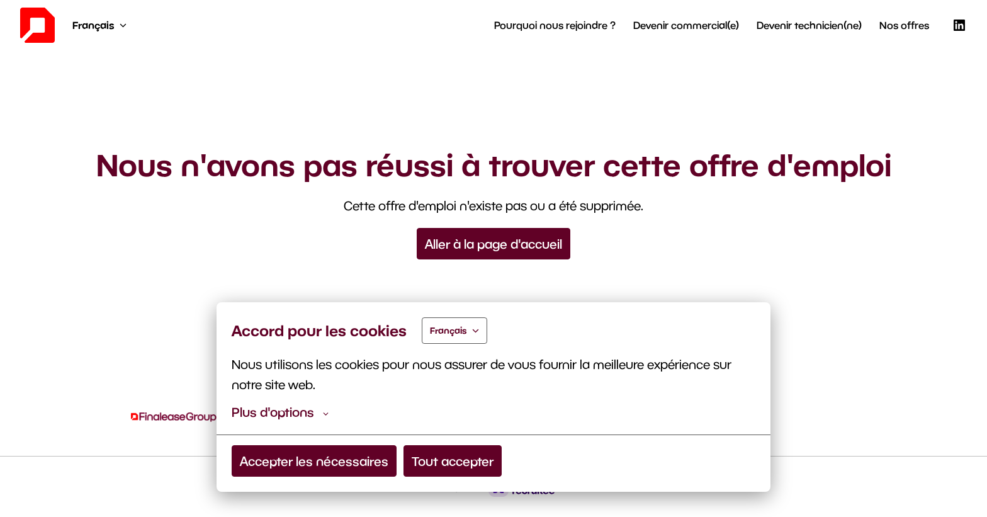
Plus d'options (280, 411)
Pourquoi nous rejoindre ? (555, 25)
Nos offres (904, 25)
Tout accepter (453, 461)
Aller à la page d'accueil (493, 243)
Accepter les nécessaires (314, 461)
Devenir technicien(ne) (809, 25)
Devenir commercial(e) (686, 25)
